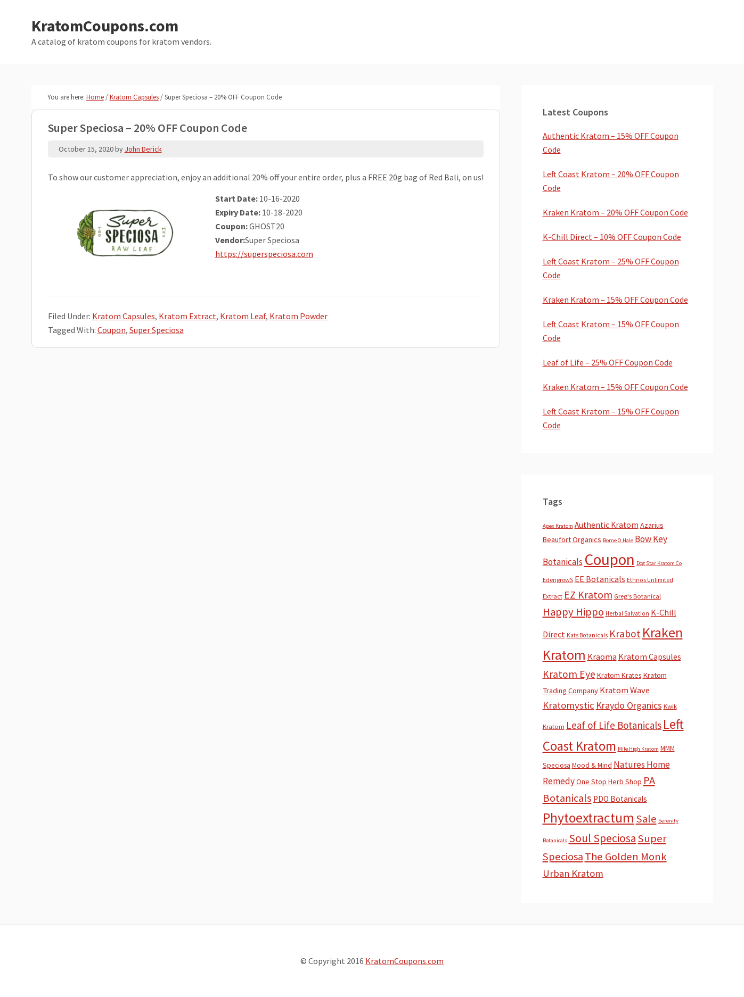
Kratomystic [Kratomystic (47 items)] (568, 705)
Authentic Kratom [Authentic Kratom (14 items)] (607, 525)
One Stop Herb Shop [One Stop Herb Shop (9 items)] (609, 781)
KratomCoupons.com (104, 25)
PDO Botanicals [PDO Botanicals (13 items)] (620, 799)
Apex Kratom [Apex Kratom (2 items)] (558, 525)
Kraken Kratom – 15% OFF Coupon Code (615, 299)
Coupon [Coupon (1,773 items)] (609, 559)
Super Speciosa (156, 330)
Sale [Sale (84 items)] (646, 819)
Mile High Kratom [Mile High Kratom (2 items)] (638, 748)
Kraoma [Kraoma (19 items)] (602, 656)
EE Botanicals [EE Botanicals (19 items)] (600, 579)
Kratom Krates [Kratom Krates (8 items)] (619, 675)
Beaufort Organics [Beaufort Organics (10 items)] (572, 539)
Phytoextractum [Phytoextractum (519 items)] (588, 817)
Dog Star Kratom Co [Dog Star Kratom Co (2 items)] (659, 563)
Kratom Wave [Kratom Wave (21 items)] (625, 690)
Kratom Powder (298, 316)
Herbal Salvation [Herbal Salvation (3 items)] (627, 613)
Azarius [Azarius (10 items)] (652, 525)
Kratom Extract (187, 316)
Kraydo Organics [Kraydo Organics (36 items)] (629, 705)
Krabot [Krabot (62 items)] (625, 633)
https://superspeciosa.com (264, 253)
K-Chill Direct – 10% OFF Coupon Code (612, 236)
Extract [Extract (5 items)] (552, 596)
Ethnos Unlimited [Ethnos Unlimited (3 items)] (650, 580)
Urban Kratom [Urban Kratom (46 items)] (573, 873)
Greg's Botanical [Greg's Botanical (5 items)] (637, 596)
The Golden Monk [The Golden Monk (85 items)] (626, 856)
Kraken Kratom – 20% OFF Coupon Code (615, 212)
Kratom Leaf (243, 316)
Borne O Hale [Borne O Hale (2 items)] (618, 540)
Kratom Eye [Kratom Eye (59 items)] (569, 674)
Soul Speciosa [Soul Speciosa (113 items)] (602, 838)
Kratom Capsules (123, 316)
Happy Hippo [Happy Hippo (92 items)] (573, 612)
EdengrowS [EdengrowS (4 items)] (558, 580)
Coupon (111, 330)
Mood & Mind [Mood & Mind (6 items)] (592, 765)
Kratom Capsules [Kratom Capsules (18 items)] (649, 656)
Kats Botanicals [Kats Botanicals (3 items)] (587, 635)
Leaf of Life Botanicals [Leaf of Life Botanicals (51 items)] (613, 725)
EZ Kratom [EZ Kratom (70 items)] (588, 594)
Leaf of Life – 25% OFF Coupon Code (608, 362)
